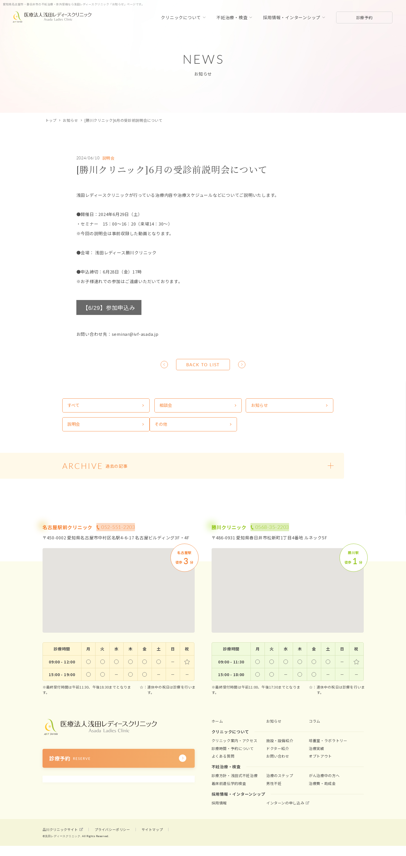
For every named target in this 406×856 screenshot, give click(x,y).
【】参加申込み (109, 307)
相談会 (146, 407)
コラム (314, 726)
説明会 (108, 158)
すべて (74, 407)
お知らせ (70, 120)
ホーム (217, 726)
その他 (74, 428)
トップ (51, 120)
